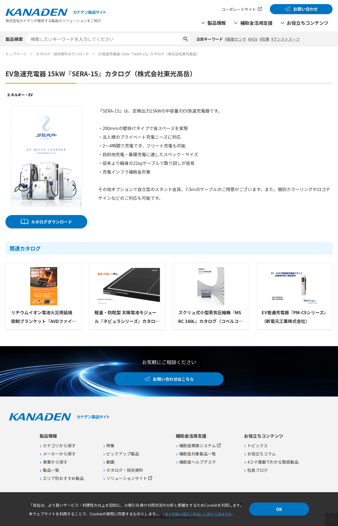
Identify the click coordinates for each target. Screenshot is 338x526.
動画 (110, 462)
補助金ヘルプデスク (197, 462)
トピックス (257, 445)
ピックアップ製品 (122, 454)
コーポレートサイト (239, 9)
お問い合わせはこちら (173, 379)
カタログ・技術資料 (124, 470)
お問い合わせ (305, 9)
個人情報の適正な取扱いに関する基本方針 (198, 514)
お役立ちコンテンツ (307, 22)
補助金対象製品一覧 (197, 454)
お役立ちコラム (261, 454)
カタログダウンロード (51, 222)
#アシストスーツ (285, 39)
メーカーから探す (59, 454)
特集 (110, 445)
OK (279, 509)
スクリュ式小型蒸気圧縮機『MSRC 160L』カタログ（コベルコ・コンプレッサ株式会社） (210, 317)
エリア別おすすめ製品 (63, 478)
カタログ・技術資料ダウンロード (62, 53)
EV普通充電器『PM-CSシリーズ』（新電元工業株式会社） (294, 316)
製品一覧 (51, 470)
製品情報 (216, 22)
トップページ (16, 53)
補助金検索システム (197, 445)
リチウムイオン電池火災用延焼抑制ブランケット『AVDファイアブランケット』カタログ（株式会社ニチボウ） (43, 317)
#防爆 (264, 39)
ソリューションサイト (126, 478)
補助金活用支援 (256, 22)
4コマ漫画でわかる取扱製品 (272, 462)
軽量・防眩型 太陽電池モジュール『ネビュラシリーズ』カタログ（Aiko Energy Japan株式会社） (127, 317)
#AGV (253, 39)
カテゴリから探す (59, 445)
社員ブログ (257, 470)
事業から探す (55, 462)
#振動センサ (235, 39)
